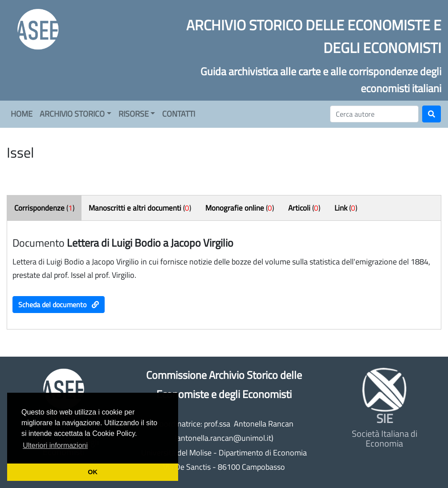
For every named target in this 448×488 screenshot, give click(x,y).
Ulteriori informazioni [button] (55, 445)
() (44, 208)
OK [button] (93, 472)
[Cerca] (374, 114)
